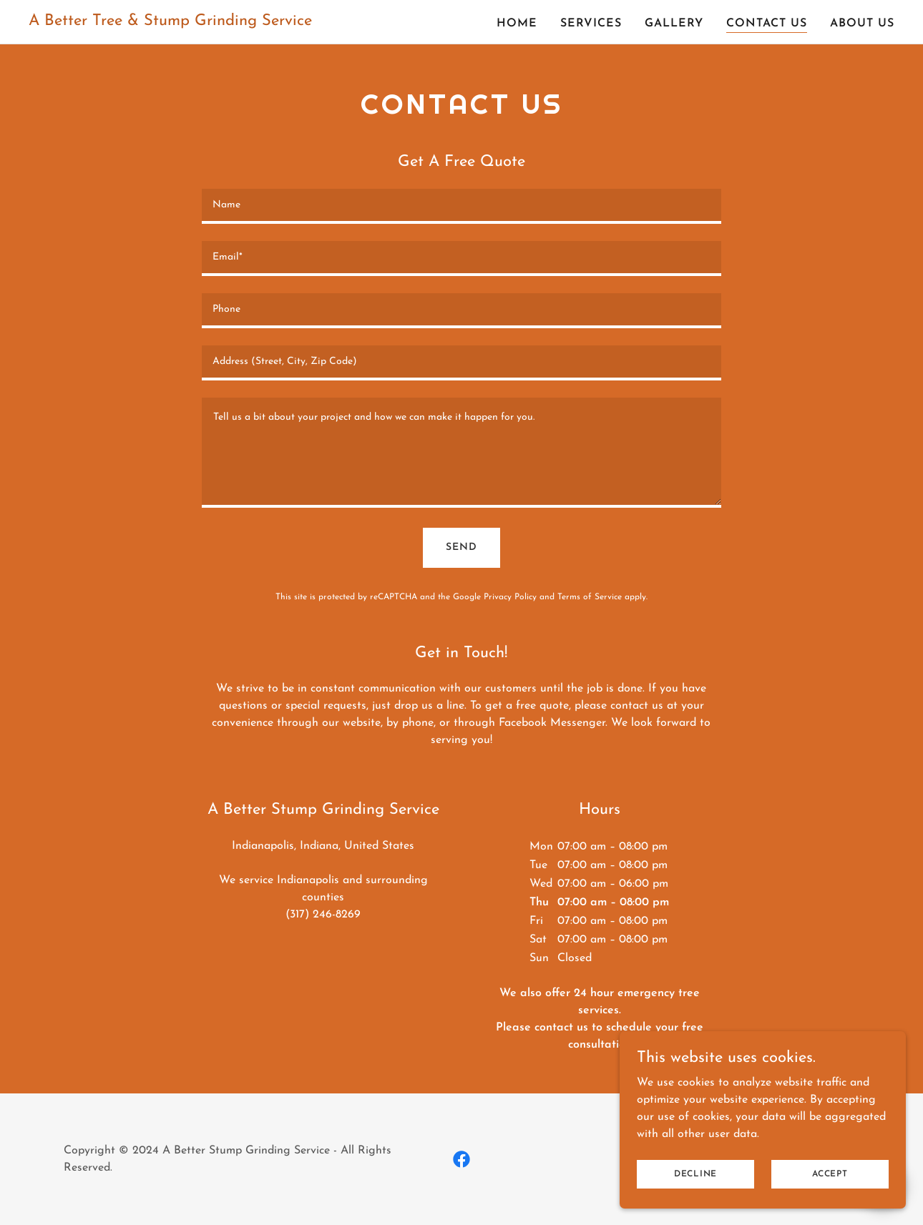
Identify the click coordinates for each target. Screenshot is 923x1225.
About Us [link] (862, 23)
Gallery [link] (674, 23)
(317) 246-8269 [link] (323, 914)
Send (461, 547)
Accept (830, 1173)
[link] (170, 22)
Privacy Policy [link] (510, 597)
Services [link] (591, 23)
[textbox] (461, 206)
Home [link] (517, 23)
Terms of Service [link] (589, 597)
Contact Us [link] (766, 23)
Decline (695, 1173)
